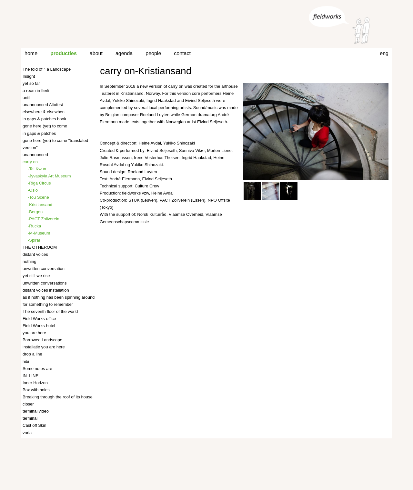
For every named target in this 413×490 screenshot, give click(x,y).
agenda (124, 53)
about (96, 53)
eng (384, 53)
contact (182, 53)
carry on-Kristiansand (145, 70)
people (153, 53)
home (31, 53)
